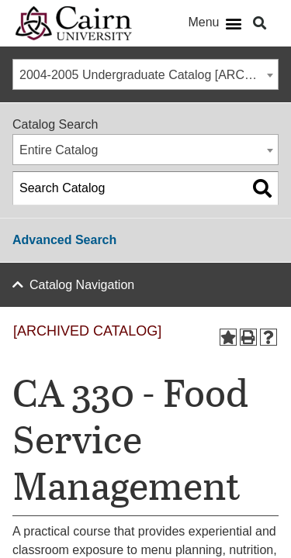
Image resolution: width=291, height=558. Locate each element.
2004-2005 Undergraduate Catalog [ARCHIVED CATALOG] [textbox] (148, 74)
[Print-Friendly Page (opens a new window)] (248, 337)
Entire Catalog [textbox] (58, 150)
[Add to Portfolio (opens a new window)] (228, 337)
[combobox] (145, 74)
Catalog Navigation (81, 284)
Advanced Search (64, 239)
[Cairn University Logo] (74, 23)
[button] (234, 23)
